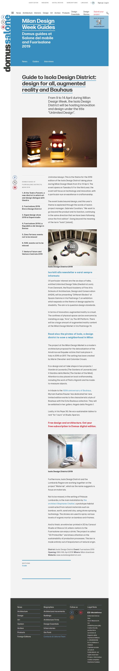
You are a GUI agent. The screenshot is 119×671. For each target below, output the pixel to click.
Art (51, 13)
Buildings (47, 615)
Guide (24, 566)
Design (46, 13)
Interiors (37, 13)
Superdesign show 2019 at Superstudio (31, 216)
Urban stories (49, 628)
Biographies (49, 607)
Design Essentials (51, 624)
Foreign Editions (24, 636)
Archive (58, 13)
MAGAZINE (45, 2)
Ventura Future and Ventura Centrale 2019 (32, 252)
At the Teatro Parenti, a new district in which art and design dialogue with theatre (33, 196)
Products (65, 13)
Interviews (49, 61)
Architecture (28, 13)
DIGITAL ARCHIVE (57, 2)
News (18, 13)
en (93, 2)
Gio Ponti (47, 632)
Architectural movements (54, 611)
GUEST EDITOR (33, 2)
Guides (36, 61)
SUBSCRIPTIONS (72, 2)
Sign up (100, 3)
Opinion (20, 624)
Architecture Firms (51, 620)
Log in (106, 3)
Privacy (90, 657)
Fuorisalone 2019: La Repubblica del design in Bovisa (33, 226)
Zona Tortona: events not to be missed (32, 235)
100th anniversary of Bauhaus (77, 390)
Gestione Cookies (94, 662)
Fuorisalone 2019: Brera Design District (32, 207)
